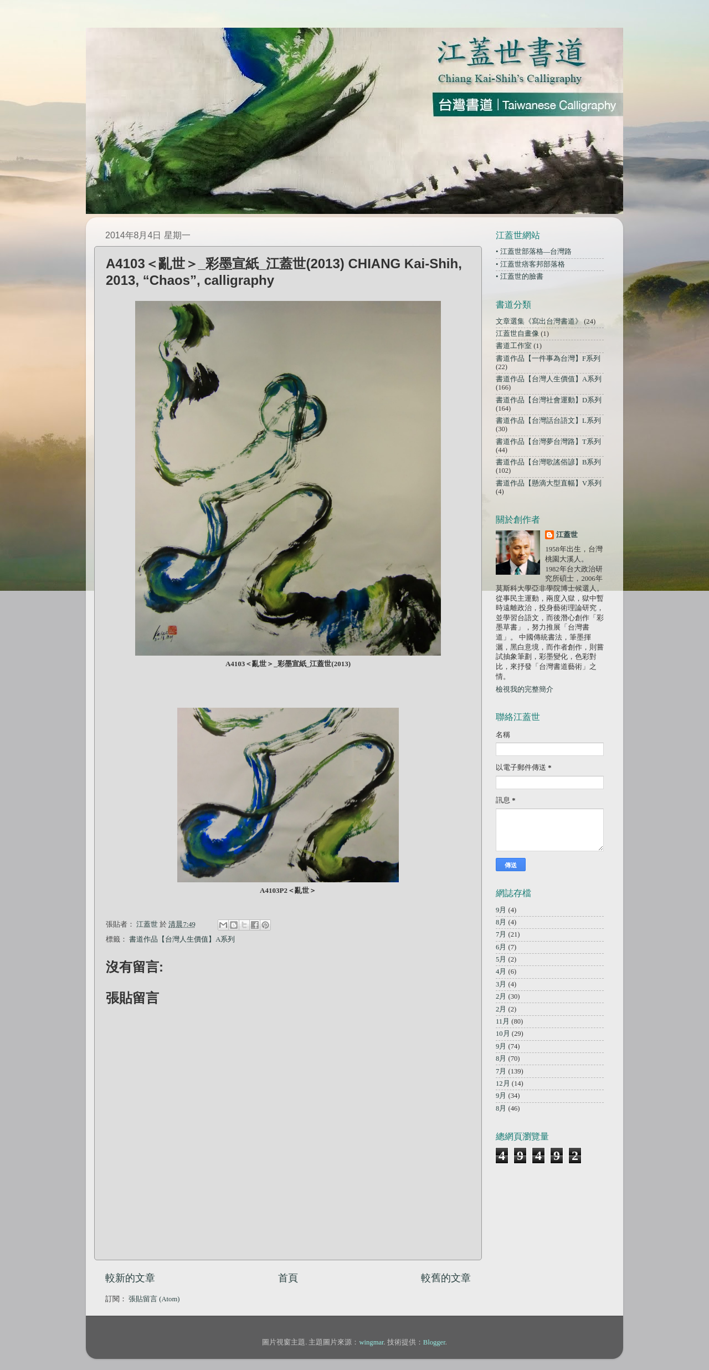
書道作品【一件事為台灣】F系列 (548, 358)
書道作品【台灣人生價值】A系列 (182, 939)
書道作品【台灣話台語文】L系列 (548, 421)
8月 (501, 922)
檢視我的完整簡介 (524, 689)
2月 (501, 996)
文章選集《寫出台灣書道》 (539, 321)
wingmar (371, 1342)
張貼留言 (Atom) (154, 1299)
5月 (501, 959)
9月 (501, 910)
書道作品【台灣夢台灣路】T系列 (548, 442)
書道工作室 (514, 346)
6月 (501, 947)
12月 (503, 1083)
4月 (501, 971)
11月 (503, 1021)
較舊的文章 (446, 1278)
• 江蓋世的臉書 (519, 276)
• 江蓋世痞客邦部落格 (530, 264)
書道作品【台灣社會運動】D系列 (549, 400)
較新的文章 (130, 1278)
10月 (503, 1033)
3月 (501, 984)
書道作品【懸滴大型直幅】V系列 (549, 483)
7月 (501, 934)
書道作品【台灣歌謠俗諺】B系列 (548, 462)
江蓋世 (567, 535)
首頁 (288, 1278)
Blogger (434, 1342)
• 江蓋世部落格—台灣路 (534, 251)
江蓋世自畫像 (517, 334)
